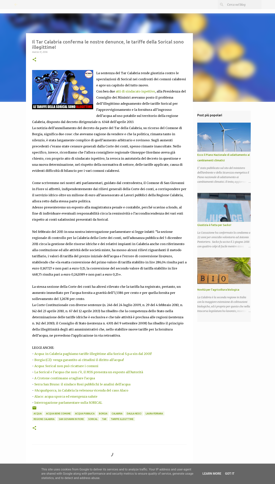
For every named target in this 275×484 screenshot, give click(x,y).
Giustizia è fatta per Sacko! (214, 225)
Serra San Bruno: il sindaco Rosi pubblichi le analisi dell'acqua (82, 384)
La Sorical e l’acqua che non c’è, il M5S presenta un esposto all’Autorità (88, 372)
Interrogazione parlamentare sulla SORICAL (68, 402)
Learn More (211, 473)
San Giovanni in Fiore (71, 419)
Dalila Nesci (134, 413)
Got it (229, 473)
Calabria (117, 413)
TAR (104, 419)
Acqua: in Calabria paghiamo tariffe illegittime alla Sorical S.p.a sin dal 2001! (93, 354)
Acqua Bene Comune (58, 413)
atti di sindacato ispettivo (135, 91)
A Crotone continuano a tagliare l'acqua (64, 378)
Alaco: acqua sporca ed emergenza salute (65, 396)
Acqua (38, 413)
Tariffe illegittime (122, 419)
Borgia (103, 413)
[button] (34, 59)
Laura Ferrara (154, 413)
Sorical (93, 419)
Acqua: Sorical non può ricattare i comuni (66, 366)
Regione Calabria (44, 419)
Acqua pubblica (85, 413)
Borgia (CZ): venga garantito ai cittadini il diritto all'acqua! (79, 360)
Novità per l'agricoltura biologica (218, 289)
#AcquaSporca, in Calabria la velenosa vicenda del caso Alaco (81, 390)
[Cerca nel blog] (241, 4)
